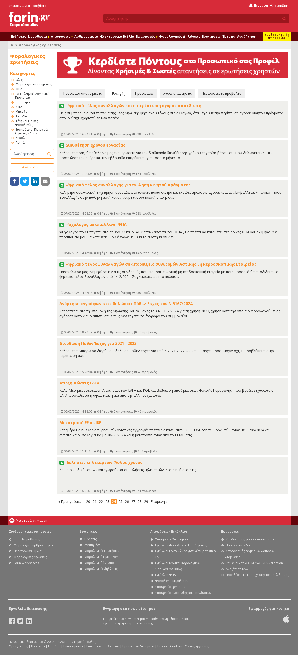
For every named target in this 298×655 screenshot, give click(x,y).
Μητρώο (22, 111)
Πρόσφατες (144, 93)
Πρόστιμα (23, 102)
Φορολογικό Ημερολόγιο (102, 557)
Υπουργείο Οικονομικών (172, 539)
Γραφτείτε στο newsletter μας (124, 619)
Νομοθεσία (38, 36)
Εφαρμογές (146, 36)
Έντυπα (228, 36)
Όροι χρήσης (18, 646)
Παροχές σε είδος (238, 545)
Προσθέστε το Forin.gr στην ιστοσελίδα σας (257, 575)
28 (140, 501)
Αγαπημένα (92, 545)
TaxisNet (22, 116)
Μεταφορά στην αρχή (31, 521)
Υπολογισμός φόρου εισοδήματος (250, 539)
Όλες (19, 80)
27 (133, 501)
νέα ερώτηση (32, 167)
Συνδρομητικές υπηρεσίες (277, 36)
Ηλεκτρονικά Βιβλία (117, 36)
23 (107, 501)
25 (120, 501)
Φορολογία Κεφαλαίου (171, 581)
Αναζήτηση (246, 36)
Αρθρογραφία (86, 36)
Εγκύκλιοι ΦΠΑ (165, 575)
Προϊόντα (38, 646)
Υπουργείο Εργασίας (170, 587)
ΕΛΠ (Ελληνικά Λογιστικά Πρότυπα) (32, 96)
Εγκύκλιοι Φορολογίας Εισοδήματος (181, 545)
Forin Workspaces (26, 563)
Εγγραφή (258, 5)
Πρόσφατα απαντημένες (82, 93)
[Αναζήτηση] (27, 154)
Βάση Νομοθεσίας (27, 539)
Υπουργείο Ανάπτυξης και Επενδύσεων (183, 593)
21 (95, 501)
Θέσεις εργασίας (197, 646)
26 (127, 501)
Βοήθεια (40, 6)
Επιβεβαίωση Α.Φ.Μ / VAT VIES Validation (254, 563)
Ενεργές (118, 93)
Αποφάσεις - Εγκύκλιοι (168, 531)
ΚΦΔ (19, 107)
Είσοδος (279, 6)
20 (88, 501)
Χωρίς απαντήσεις (177, 93)
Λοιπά (20, 142)
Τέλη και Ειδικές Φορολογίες (26, 123)
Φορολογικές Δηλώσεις (179, 36)
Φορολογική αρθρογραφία (33, 545)
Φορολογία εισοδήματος (34, 84)
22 (101, 501)
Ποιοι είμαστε (73, 646)
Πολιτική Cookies (169, 646)
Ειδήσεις (18, 36)
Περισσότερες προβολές (221, 93)
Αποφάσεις (62, 36)
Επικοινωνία (19, 6)
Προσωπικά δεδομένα (138, 646)
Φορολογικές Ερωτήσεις (101, 551)
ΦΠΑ (19, 89)
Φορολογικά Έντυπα (99, 563)
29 (146, 501)
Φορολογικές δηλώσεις (30, 557)
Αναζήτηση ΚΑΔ (237, 569)
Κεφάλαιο (23, 138)
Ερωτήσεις (211, 36)
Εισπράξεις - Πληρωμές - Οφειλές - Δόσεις (32, 131)
